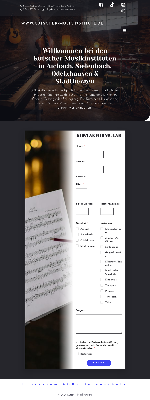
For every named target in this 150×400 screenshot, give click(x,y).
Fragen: (80, 310)
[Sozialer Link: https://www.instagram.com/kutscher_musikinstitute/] (124, 11)
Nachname (81, 177)
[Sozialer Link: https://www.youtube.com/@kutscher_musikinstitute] (124, 5)
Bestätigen (86, 354)
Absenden (98, 363)
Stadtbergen (87, 246)
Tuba (108, 302)
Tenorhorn (111, 297)
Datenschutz (105, 384)
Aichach (84, 229)
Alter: (80, 184)
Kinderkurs (111, 280)
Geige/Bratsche (113, 255)
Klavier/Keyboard (113, 231)
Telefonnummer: (110, 204)
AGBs (71, 384)
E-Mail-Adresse (85, 204)
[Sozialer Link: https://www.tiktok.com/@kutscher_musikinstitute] (113, 5)
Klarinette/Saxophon (113, 264)
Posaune (110, 291)
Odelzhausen (87, 240)
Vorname (80, 162)
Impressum (40, 384)
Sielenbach (86, 235)
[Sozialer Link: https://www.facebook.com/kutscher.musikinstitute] (102, 5)
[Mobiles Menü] (124, 30)
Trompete (110, 285)
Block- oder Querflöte (111, 273)
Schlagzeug (111, 247)
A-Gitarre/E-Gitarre (112, 240)
